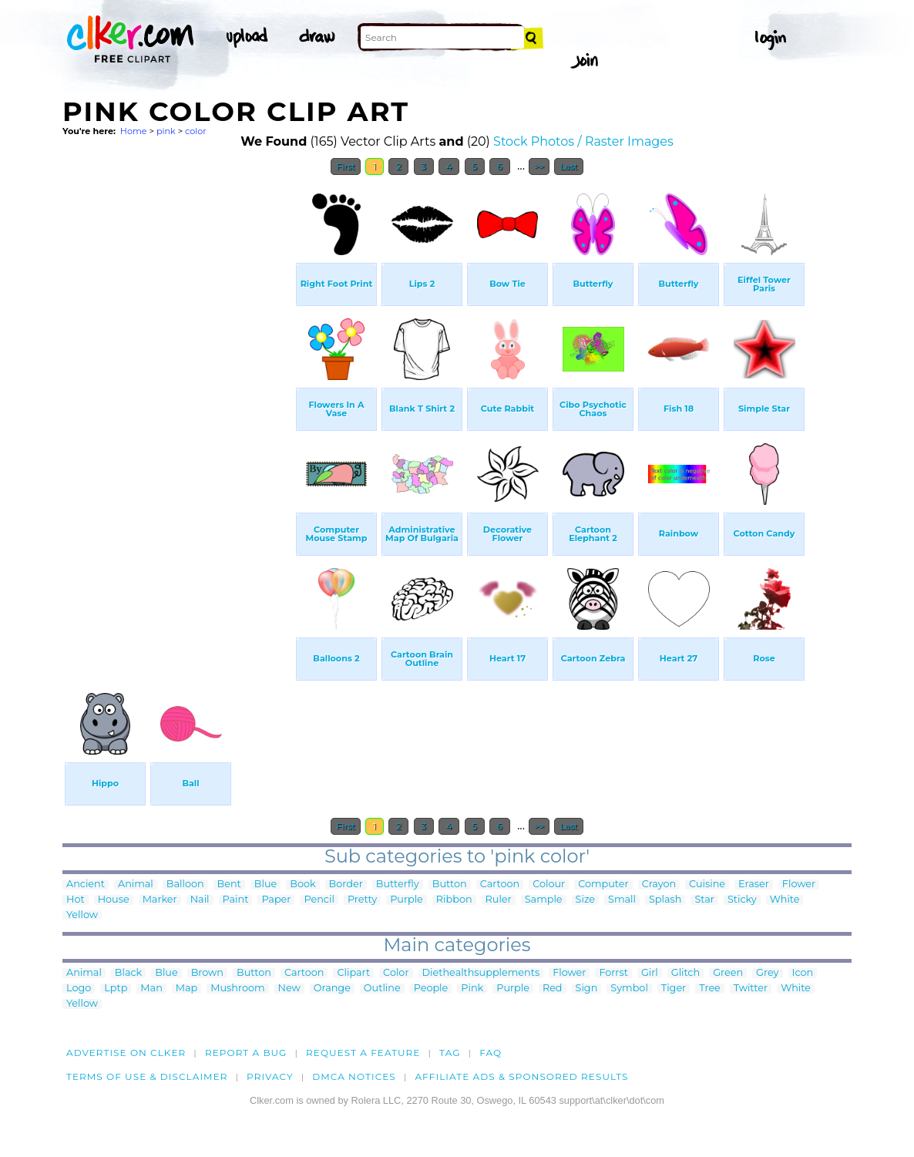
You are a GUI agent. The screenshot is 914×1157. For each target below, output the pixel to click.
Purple (406, 900)
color (196, 131)
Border (346, 885)
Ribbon (454, 900)
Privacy (270, 1076)
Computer (603, 885)
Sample (544, 900)
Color (395, 973)
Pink (472, 989)
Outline (382, 989)
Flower (798, 885)
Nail (200, 900)
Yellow (82, 915)
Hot (75, 900)
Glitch (685, 973)
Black (128, 973)
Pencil (319, 900)
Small (622, 900)
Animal (135, 885)
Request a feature (363, 1052)
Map (186, 989)
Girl (649, 973)
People (431, 989)
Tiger (673, 989)
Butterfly (397, 885)
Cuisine (707, 885)
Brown (207, 973)
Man (151, 989)
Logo (78, 989)
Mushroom (237, 989)
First (345, 166)
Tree (710, 989)
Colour (549, 885)
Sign (587, 989)
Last (568, 166)
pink (166, 131)
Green (728, 973)
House (113, 900)
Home (133, 131)
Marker (160, 900)
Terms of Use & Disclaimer (147, 1076)
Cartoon (500, 885)
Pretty (362, 900)
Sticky (742, 900)
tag (449, 1052)
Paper (276, 900)
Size (585, 900)
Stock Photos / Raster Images (583, 141)
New (289, 989)
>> (539, 166)
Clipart (353, 973)
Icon (803, 973)
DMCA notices (354, 1076)
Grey (767, 973)
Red (553, 989)
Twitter (751, 989)
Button (449, 885)
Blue (265, 885)
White (785, 900)
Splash (665, 900)
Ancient (85, 885)
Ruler (499, 900)
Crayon (659, 885)
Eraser (753, 885)
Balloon (185, 885)
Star (704, 900)
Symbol (629, 989)
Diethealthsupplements (481, 973)
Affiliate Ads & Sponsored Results (521, 1076)
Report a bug (246, 1052)
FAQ (490, 1052)
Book (302, 885)
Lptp (115, 989)
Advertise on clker (126, 1052)
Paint (236, 900)
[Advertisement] (178, 414)
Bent (229, 885)
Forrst (613, 973)
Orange (332, 989)
